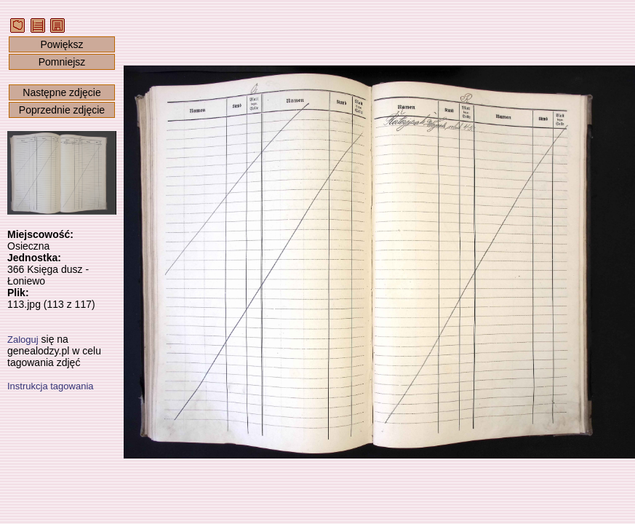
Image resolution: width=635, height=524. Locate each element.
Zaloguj (23, 339)
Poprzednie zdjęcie (62, 110)
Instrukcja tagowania (50, 386)
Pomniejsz (62, 62)
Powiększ (61, 44)
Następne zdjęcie (61, 92)
